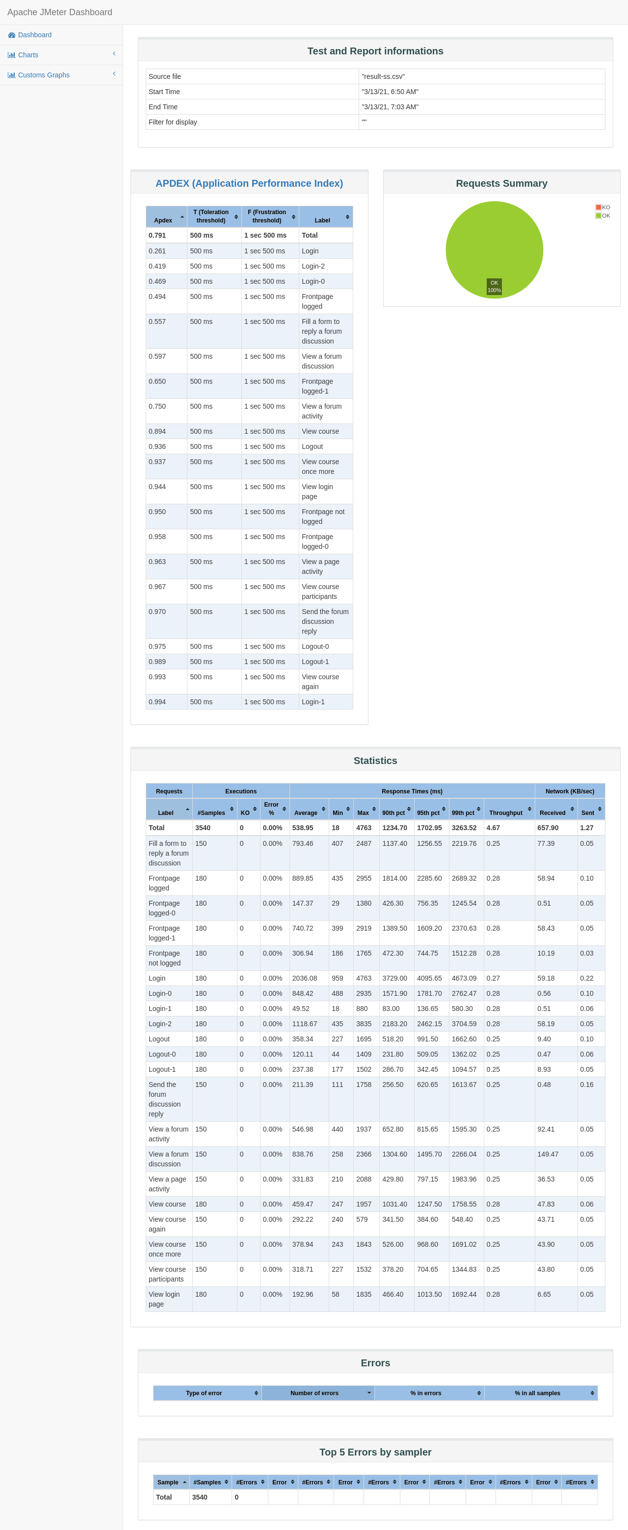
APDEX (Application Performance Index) (249, 183)
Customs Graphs (61, 74)
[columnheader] (166, 217)
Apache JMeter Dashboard (59, 12)
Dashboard (29, 35)
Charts (61, 54)
